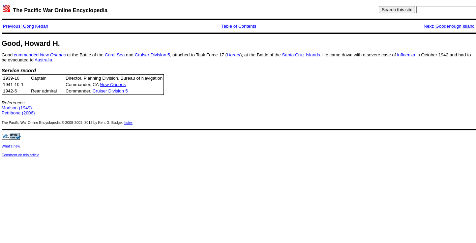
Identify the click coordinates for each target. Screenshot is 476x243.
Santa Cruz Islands (301, 54)
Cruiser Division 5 (152, 54)
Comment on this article (20, 155)
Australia (43, 59)
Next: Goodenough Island (449, 26)
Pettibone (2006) (18, 112)
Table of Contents (239, 26)
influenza (406, 54)
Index (128, 122)
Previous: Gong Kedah (25, 26)
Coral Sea (115, 54)
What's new (11, 146)
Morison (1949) (17, 107)
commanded (26, 54)
